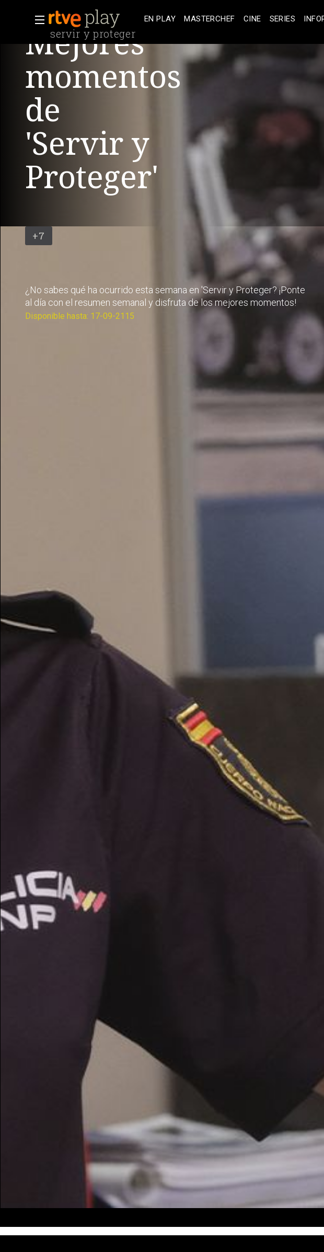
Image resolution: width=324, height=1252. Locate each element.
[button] (36, 19)
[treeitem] (160, 19)
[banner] (94, 18)
